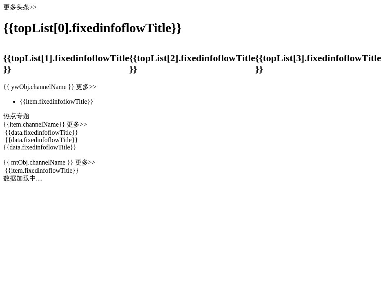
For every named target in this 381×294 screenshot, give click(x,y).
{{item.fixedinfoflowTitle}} (42, 170)
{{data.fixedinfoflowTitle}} (39, 147)
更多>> (85, 162)
